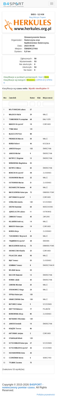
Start (40, 77)
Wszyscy (30, 80)
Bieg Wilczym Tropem (37, 17)
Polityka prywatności (46, 394)
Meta (46, 77)
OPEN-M (41, 80)
